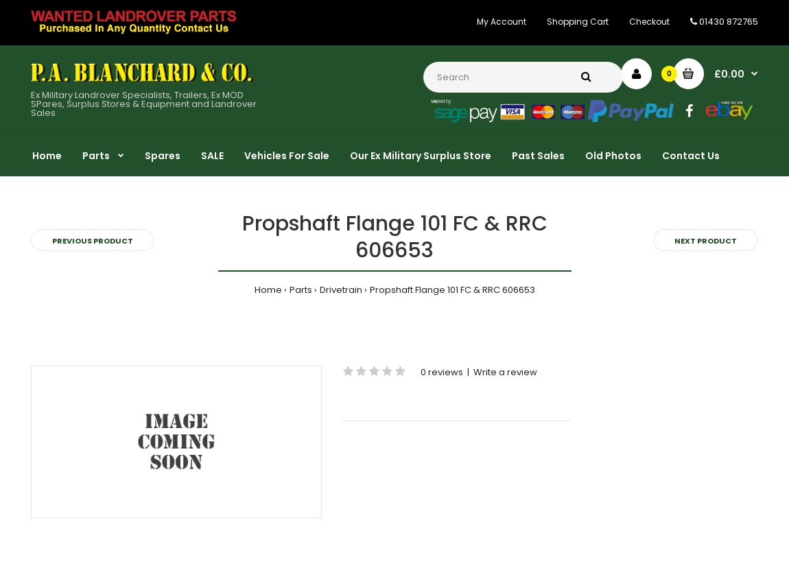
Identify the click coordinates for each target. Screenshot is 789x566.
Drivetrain (341, 289)
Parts (301, 289)
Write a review (505, 372)
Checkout (649, 21)
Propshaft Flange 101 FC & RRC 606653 (452, 289)
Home (268, 289)
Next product (705, 240)
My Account (501, 21)
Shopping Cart (578, 21)
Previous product (92, 240)
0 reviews (442, 372)
